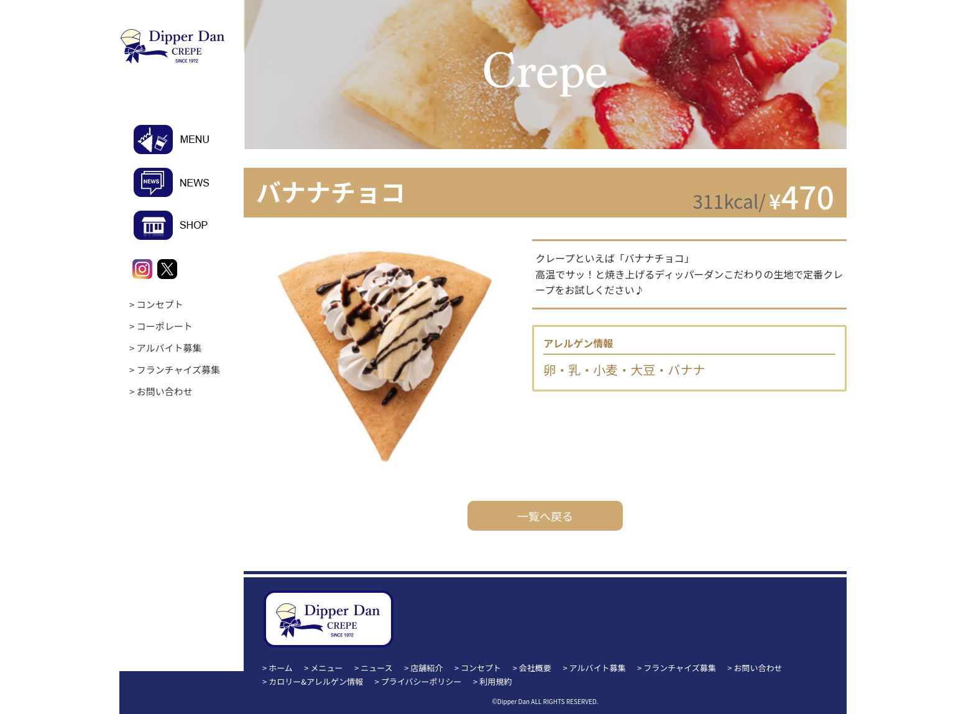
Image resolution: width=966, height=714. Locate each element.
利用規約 (495, 681)
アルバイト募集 (169, 347)
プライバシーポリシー (421, 681)
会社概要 (535, 668)
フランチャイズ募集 (178, 369)
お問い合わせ (165, 391)
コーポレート (165, 325)
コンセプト (160, 304)
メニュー (327, 668)
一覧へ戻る (545, 516)
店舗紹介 (426, 668)
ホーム (281, 668)
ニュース (376, 668)
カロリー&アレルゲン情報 (316, 681)
